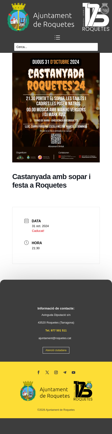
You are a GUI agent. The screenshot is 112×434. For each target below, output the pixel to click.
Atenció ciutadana (56, 350)
